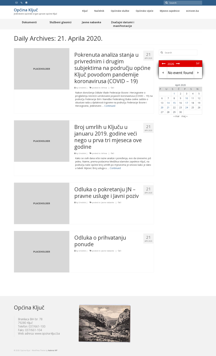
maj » (184, 116)
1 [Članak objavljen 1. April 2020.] (174, 93)
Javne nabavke (107, 202)
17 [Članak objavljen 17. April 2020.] (186, 102)
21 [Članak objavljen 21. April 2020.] (168, 107)
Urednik (82, 87)
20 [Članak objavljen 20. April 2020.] (162, 107)
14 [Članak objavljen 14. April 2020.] (168, 102)
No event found (180, 72)
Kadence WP (52, 350)
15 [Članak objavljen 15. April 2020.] (174, 102)
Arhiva (104, 87)
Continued (109, 105)
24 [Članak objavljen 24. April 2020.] (186, 107)
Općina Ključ (26, 10)
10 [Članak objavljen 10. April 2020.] (186, 98)
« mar (176, 116)
